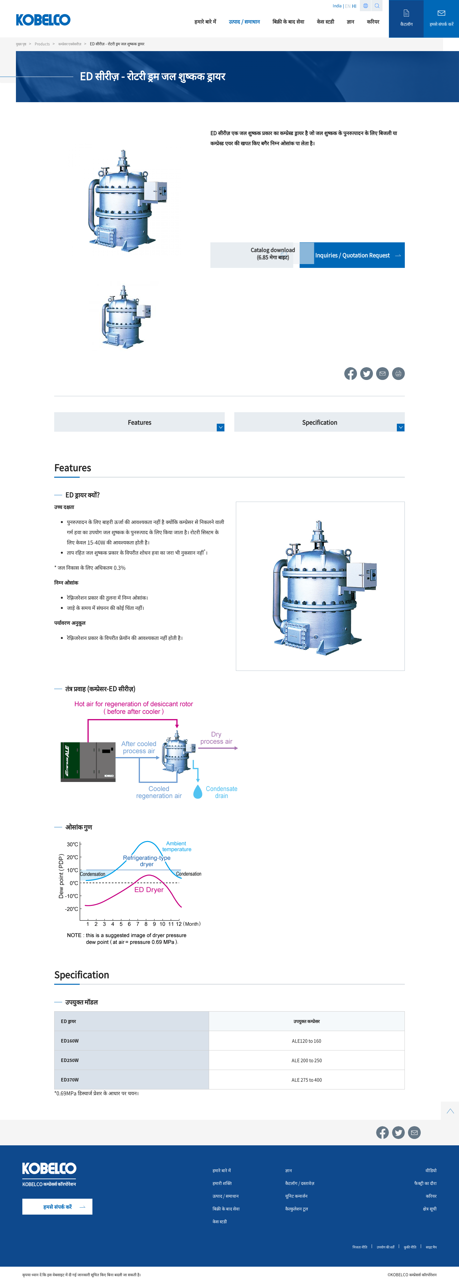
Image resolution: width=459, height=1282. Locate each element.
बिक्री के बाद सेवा (228, 1209)
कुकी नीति (407, 1247)
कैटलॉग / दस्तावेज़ (302, 1184)
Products (45, 43)
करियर (430, 1197)
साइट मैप (430, 1247)
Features (139, 422)
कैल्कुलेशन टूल (298, 1209)
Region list (365, 5)
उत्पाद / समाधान (228, 1197)
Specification (319, 422)
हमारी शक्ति (224, 1184)
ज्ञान (289, 1171)
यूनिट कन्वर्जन (298, 1197)
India (337, 5)
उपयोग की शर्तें (380, 1247)
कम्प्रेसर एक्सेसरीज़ (75, 43)
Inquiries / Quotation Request (352, 255)
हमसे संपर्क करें (57, 1207)
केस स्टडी (221, 1222)
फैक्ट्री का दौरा (424, 1184)
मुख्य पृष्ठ (22, 43)
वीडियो (430, 1171)
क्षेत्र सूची (429, 1209)
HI (354, 6)
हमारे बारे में (223, 1171)
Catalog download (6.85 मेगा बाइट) (252, 255)
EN (348, 6)
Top (449, 1105)
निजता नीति (352, 1247)
